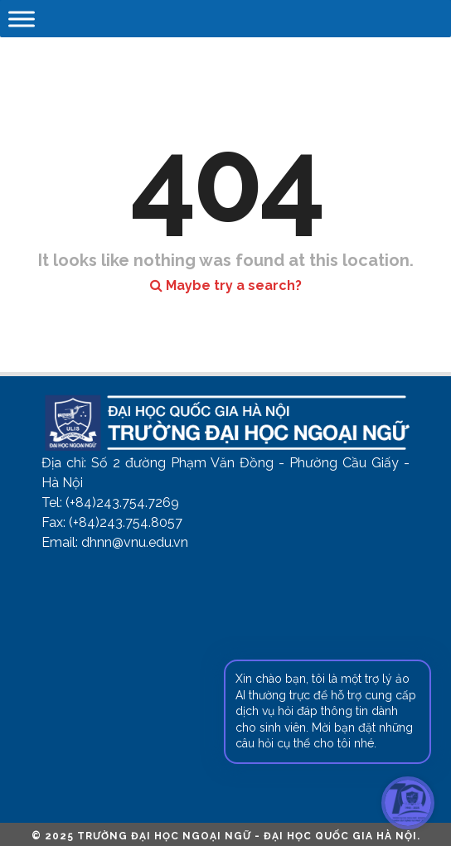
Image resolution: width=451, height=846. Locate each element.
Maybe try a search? (226, 285)
